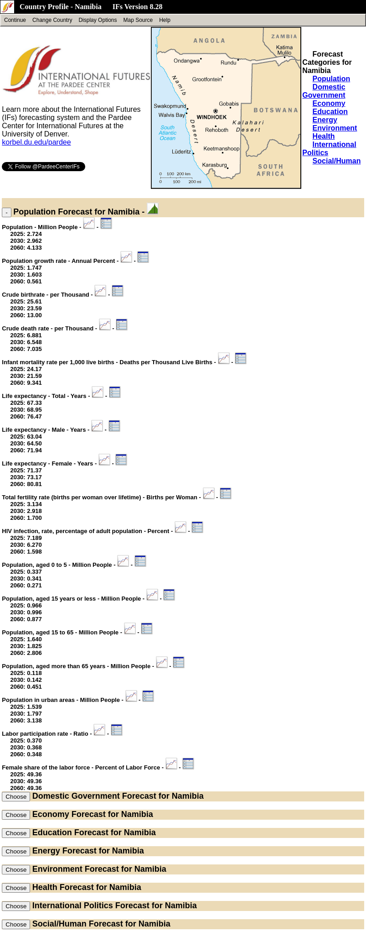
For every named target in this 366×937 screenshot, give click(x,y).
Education (330, 111)
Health (324, 136)
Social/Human (337, 161)
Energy (325, 120)
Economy (329, 103)
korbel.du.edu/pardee (36, 142)
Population (332, 79)
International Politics (72, 905)
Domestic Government (323, 91)
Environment (335, 128)
